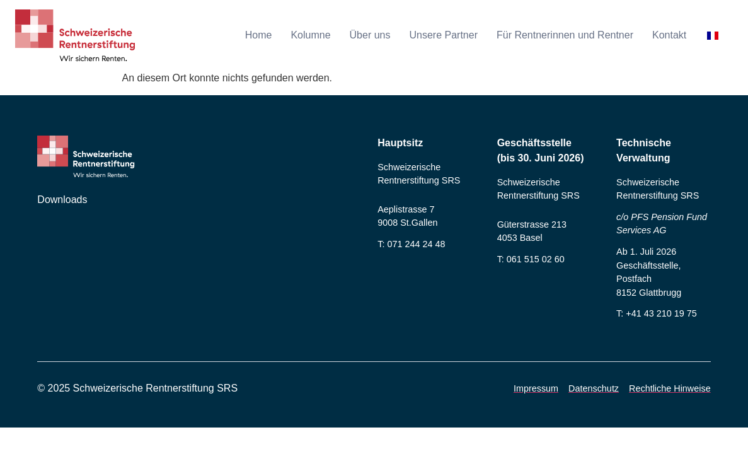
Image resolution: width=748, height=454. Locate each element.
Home (258, 35)
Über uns (370, 35)
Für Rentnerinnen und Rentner (565, 35)
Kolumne (310, 35)
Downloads (62, 199)
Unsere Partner (443, 35)
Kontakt (669, 35)
